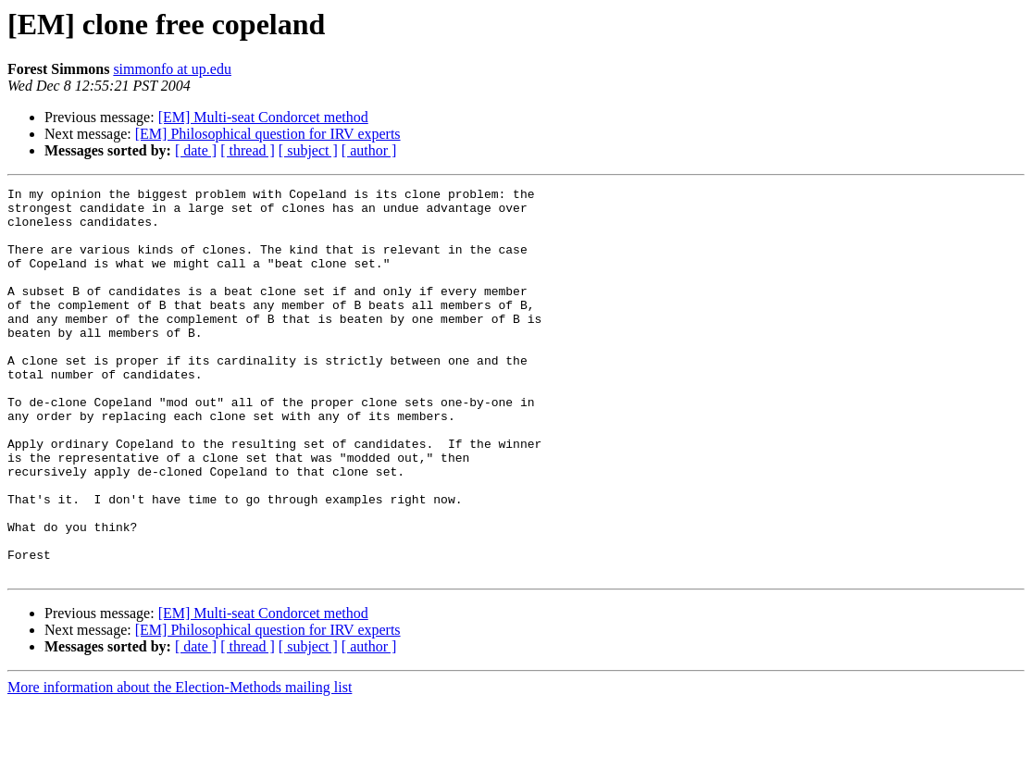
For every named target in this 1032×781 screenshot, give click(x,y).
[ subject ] (308, 150)
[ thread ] (247, 150)
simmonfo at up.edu (172, 69)
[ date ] (196, 150)
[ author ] (369, 150)
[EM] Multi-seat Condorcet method (263, 117)
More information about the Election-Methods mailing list (179, 765)
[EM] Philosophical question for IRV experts (268, 134)
